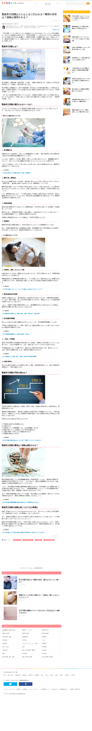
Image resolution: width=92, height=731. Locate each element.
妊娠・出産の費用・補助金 (28, 650)
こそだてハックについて (9, 689)
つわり (43, 640)
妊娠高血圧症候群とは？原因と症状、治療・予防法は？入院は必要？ (22, 313)
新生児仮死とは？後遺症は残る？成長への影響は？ (17, 173)
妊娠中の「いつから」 (27, 630)
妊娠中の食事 (5, 633)
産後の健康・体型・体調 (8, 656)
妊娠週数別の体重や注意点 (8, 630)
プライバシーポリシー (34, 689)
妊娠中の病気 (25, 633)
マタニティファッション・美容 (29, 643)
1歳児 (56, 675)
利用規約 (25, 689)
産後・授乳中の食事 (27, 656)
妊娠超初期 (25, 636)
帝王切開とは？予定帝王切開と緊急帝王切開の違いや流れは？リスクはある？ (24, 532)
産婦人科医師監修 (49, 539)
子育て (58, 3)
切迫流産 (4, 640)
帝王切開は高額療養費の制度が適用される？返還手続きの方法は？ (21, 502)
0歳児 (51, 675)
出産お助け (5, 650)
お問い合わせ (55, 689)
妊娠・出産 (48, 3)
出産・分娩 (17, 539)
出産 (23, 646)
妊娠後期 (44, 643)
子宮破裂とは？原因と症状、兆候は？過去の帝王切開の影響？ (20, 356)
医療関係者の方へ (64, 689)
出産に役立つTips (28, 539)
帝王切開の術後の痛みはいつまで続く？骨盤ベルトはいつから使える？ (23, 440)
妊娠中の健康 (45, 633)
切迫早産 (44, 653)
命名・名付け (5, 646)
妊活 (37, 3)
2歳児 (61, 675)
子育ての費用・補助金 (47, 656)
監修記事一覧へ (56, 29)
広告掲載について (45, 689)
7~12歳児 (73, 675)
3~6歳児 (66, 675)
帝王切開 (38, 539)
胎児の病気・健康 (6, 636)
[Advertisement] (15, 554)
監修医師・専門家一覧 (75, 689)
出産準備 (44, 646)
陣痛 (3, 653)
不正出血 (24, 640)
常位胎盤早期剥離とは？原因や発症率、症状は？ (17, 334)
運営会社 (19, 689)
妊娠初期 (44, 636)
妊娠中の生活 (45, 630)
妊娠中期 (4, 643)
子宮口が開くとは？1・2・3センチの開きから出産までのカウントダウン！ (24, 289)
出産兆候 (44, 650)
